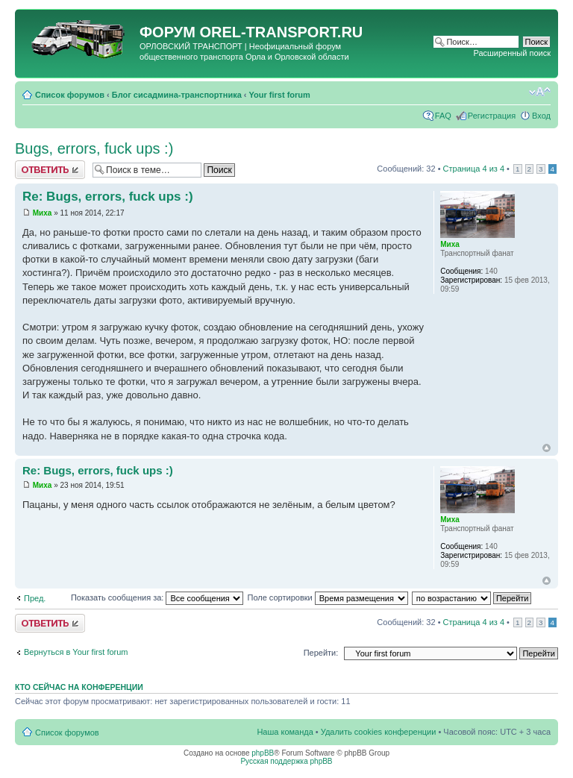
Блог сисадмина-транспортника (177, 94)
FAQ (443, 115)
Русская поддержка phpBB (286, 761)
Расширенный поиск (512, 52)
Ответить (50, 169)
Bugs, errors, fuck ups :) (94, 148)
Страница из (473, 168)
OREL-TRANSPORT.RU (281, 32)
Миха (42, 213)
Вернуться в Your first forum (76, 651)
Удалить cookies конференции (378, 731)
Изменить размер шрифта (540, 91)
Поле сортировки (327, 597)
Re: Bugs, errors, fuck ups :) (107, 196)
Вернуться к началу (546, 448)
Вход (541, 115)
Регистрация (492, 115)
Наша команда (285, 731)
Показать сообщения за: (157, 597)
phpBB (262, 753)
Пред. (35, 598)
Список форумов (69, 94)
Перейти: (321, 652)
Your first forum (279, 94)
